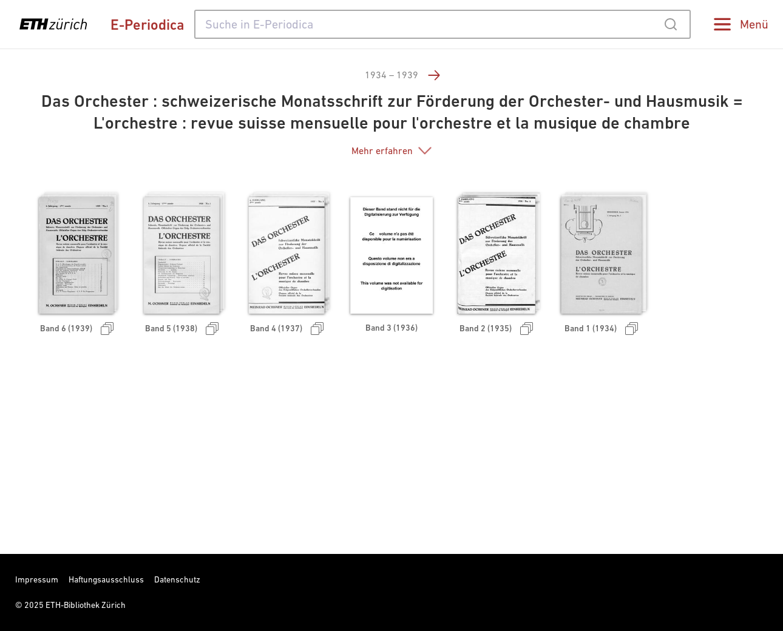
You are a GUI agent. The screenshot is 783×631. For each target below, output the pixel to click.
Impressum (36, 579)
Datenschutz (177, 579)
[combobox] (442, 24)
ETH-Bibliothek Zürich (86, 605)
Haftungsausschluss (106, 579)
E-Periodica (147, 24)
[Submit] (670, 24)
